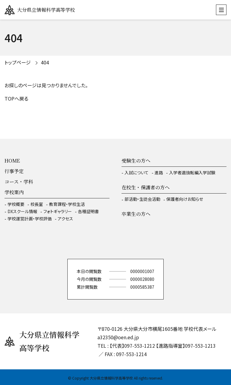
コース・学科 (19, 181)
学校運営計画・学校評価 (30, 219)
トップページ (18, 62)
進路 (159, 172)
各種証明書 (88, 211)
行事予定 (14, 171)
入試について (137, 172)
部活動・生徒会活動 (142, 199)
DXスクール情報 (22, 211)
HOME (12, 160)
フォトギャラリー (57, 211)
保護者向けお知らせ (184, 199)
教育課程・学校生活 (67, 204)
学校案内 (14, 192)
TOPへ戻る (16, 98)
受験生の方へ (136, 160)
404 (45, 62)
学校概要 (16, 204)
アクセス (65, 219)
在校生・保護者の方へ (146, 187)
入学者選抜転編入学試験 (192, 172)
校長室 (36, 204)
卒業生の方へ (136, 213)
